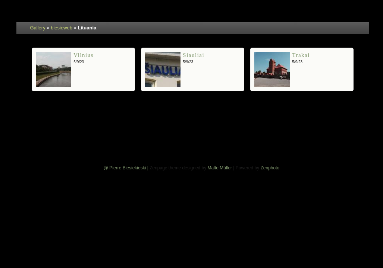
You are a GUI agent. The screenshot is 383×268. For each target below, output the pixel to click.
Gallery (37, 28)
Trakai (301, 55)
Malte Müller (220, 167)
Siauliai (193, 55)
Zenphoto (269, 167)
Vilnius (83, 55)
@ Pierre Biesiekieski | (127, 167)
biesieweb (61, 28)
